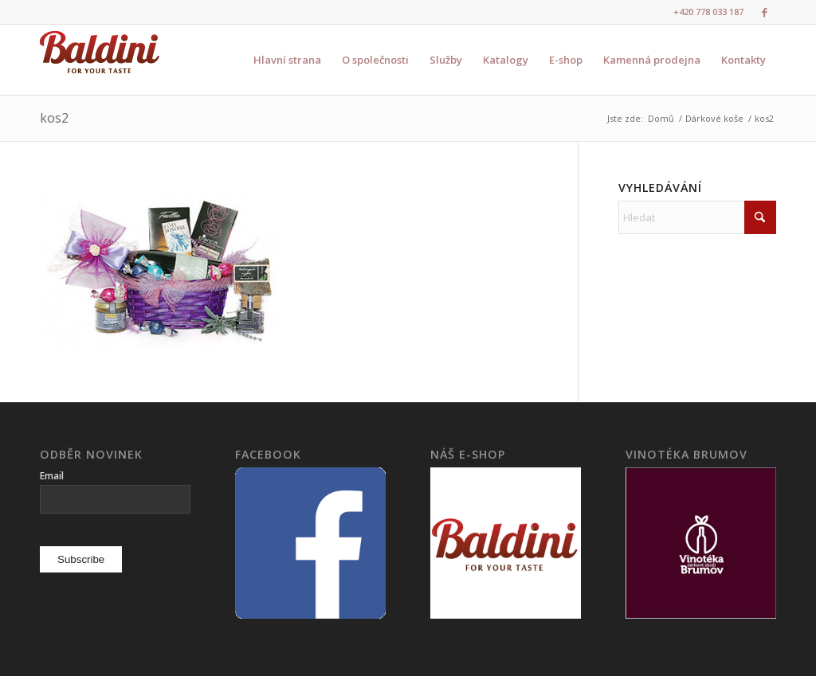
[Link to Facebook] (764, 12)
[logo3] (99, 60)
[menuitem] (287, 60)
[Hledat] (697, 217)
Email (52, 476)
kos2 (54, 118)
